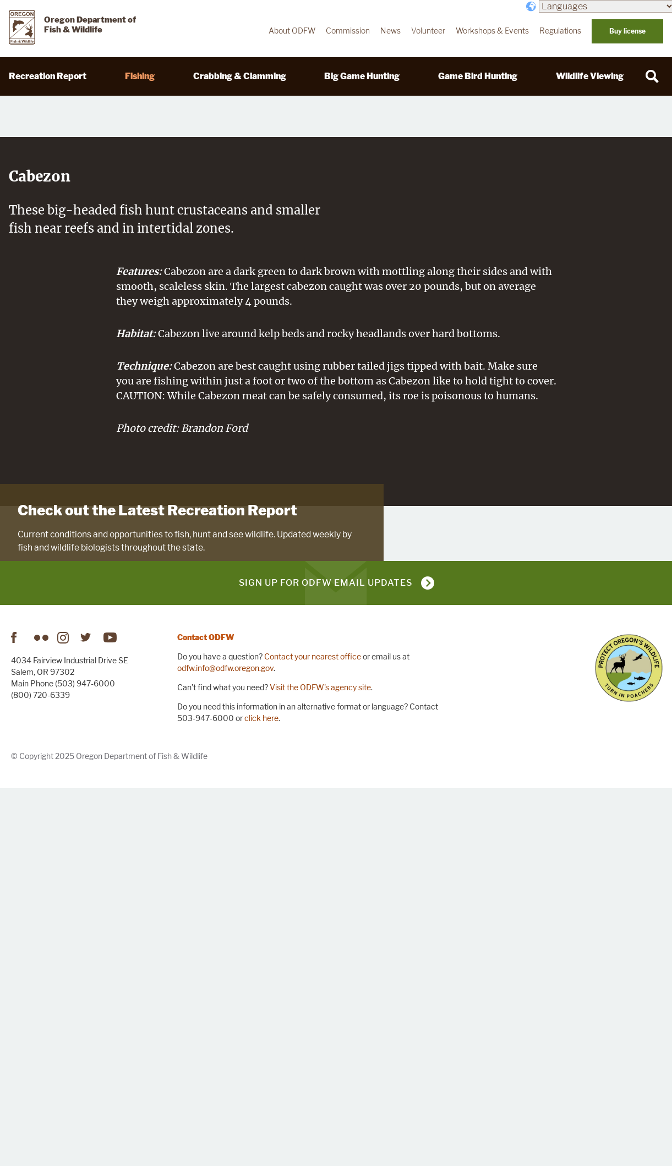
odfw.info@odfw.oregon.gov (225, 1045)
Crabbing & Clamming (239, 76)
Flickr (41, 1015)
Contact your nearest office (312, 1033)
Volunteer (428, 30)
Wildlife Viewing (590, 76)
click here (261, 1095)
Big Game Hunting (362, 76)
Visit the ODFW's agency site (320, 1064)
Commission (348, 30)
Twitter (87, 1015)
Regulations (560, 30)
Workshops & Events (492, 30)
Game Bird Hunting (477, 76)
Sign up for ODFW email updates (325, 960)
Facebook (18, 1015)
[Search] (652, 76)
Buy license (627, 31)
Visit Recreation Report (71, 877)
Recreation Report (47, 76)
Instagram (64, 1015)
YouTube (110, 1015)
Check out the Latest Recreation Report (157, 802)
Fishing (140, 76)
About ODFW (292, 30)
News (390, 30)
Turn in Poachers (628, 1045)
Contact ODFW (205, 1014)
